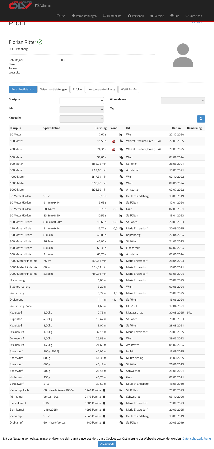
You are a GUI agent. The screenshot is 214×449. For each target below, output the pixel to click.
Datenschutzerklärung (196, 438)
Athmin (43, 5)
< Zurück (197, 22)
